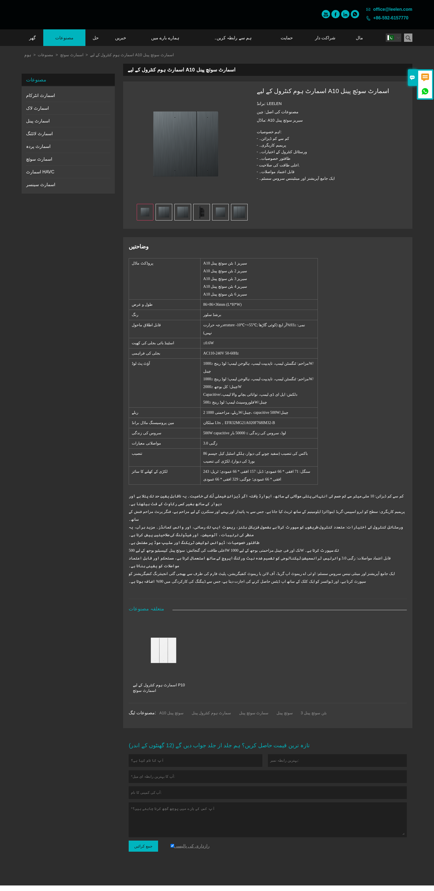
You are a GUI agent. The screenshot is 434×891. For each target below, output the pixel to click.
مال (359, 37)
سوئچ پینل (284, 718)
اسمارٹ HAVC (40, 172)
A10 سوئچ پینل (171, 718)
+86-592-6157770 (390, 18)
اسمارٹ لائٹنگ (39, 133)
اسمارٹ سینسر (40, 184)
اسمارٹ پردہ (38, 146)
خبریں (120, 37)
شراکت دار (325, 37)
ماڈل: (262, 120)
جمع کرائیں (143, 851)
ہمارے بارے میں (165, 37)
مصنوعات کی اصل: (281, 111)
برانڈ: (262, 103)
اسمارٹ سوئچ (71, 55)
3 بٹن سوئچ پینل (313, 718)
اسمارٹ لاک (37, 108)
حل (96, 37)
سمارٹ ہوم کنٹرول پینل (211, 718)
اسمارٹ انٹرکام (40, 95)
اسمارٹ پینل (37, 121)
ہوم (27, 55)
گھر (32, 37)
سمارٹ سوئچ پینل (254, 718)
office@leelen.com (392, 9)
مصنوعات (64, 37)
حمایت (287, 37)
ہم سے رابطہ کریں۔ (233, 37)
